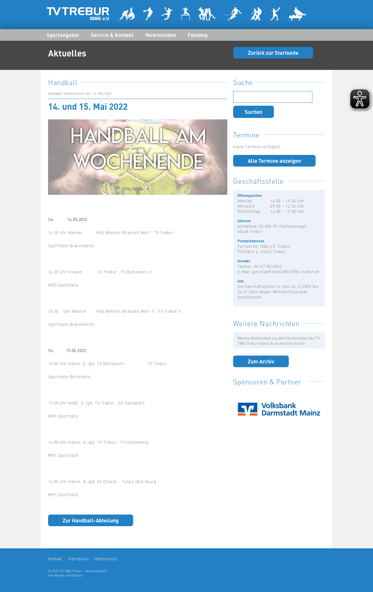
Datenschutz (105, 558)
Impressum (78, 558)
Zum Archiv (261, 361)
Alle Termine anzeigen (274, 160)
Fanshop (198, 34)
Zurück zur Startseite (273, 52)
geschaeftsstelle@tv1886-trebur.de (286, 271)
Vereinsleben (160, 34)
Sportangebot (63, 34)
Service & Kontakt (112, 34)
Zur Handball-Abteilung (91, 520)
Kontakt (55, 558)
